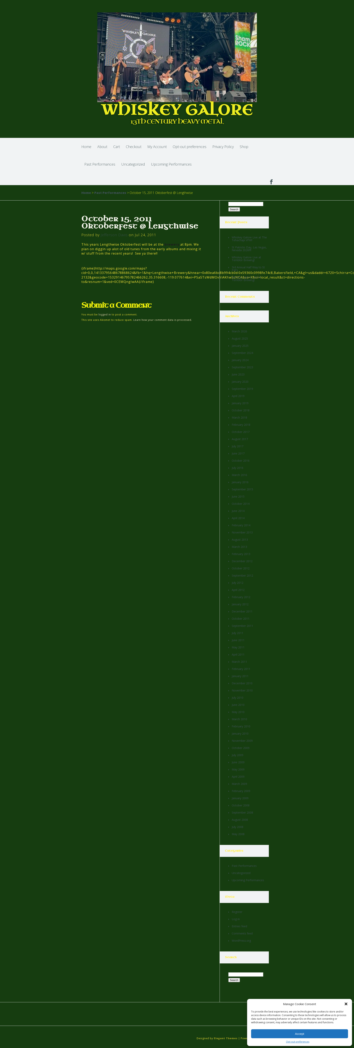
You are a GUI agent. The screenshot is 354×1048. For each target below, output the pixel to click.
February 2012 (241, 597)
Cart (116, 146)
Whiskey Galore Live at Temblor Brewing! (246, 258)
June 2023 (238, 374)
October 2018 (240, 410)
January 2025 (240, 346)
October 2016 (240, 460)
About (102, 146)
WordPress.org (241, 940)
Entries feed (239, 926)
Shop (244, 146)
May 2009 (238, 769)
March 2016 (239, 475)
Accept (299, 1033)
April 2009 (238, 776)
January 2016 (240, 482)
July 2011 (237, 633)
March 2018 (239, 417)
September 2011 (242, 626)
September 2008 (242, 812)
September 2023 (242, 367)
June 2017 (238, 453)
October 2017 (240, 432)
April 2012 (238, 590)
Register (237, 912)
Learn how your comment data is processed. (162, 320)
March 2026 (239, 331)
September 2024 (242, 353)
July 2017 (237, 446)
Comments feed (242, 933)
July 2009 (237, 755)
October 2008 (240, 805)
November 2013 (242, 532)
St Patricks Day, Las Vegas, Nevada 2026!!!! (249, 248)
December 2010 (242, 683)
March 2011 (239, 662)
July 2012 (237, 583)
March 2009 (239, 784)
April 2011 (238, 654)
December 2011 (242, 611)
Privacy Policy (223, 146)
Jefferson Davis (114, 234)
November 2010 (242, 690)
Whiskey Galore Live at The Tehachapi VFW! (249, 238)
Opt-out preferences (297, 1041)
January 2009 (240, 798)
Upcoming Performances (171, 164)
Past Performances (99, 164)
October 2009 (240, 748)
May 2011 (238, 647)
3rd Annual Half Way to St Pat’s (248, 268)
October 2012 (240, 568)
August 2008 (240, 820)
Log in (236, 919)
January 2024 (240, 360)
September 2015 (242, 489)
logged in (105, 314)
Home (86, 146)
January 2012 (240, 604)
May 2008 (238, 834)
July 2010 (237, 697)
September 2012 (242, 575)
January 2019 (240, 403)
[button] (346, 1004)
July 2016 (237, 468)
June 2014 (238, 511)
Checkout (133, 146)
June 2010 (238, 705)
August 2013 (240, 539)
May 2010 (238, 712)
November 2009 (242, 741)
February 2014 (241, 525)
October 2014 (240, 504)
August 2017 (240, 439)
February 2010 (241, 726)
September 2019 (242, 389)
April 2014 (238, 518)
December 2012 (242, 561)
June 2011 (238, 640)
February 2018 (241, 425)
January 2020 (240, 381)
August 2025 (240, 338)
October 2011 (240, 618)
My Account (157, 146)
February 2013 (241, 554)
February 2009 (241, 791)
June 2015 (238, 496)
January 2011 (240, 676)
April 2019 (238, 396)
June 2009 (238, 762)
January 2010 (240, 733)
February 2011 (241, 669)
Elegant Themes (226, 1038)
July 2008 (237, 827)
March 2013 (239, 547)
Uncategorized (133, 164)
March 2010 (239, 719)
